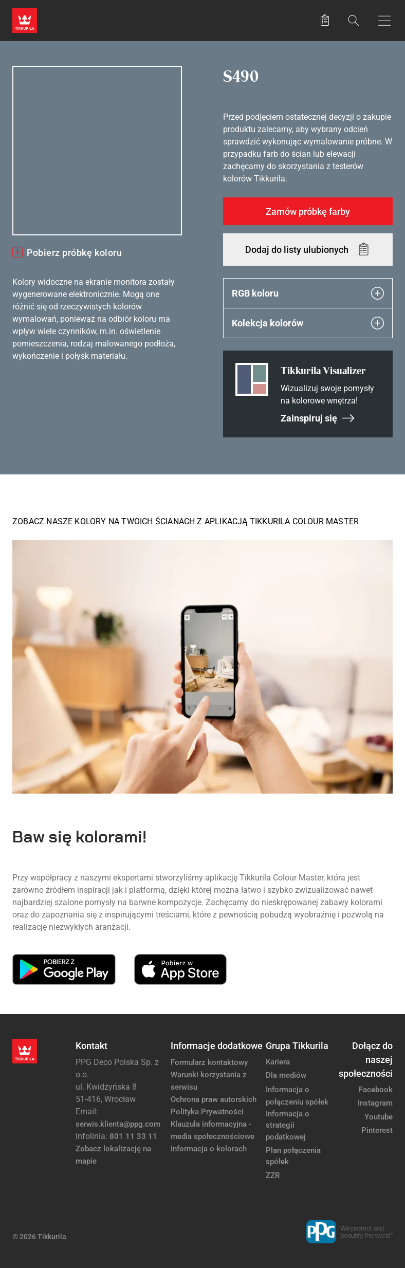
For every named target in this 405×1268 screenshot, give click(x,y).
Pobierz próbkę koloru (74, 252)
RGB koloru (308, 293)
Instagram (375, 1103)
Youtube (378, 1117)
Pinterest (377, 1130)
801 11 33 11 (133, 1136)
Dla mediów (286, 1075)
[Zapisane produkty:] (325, 20)
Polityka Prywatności (207, 1111)
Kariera (278, 1062)
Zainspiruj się (318, 418)
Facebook (376, 1089)
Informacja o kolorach (209, 1148)
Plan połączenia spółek (293, 1156)
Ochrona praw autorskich (213, 1099)
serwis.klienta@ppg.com (118, 1124)
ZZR (273, 1175)
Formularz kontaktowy (209, 1062)
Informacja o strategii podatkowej (287, 1125)
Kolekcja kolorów (308, 323)
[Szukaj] (353, 20)
